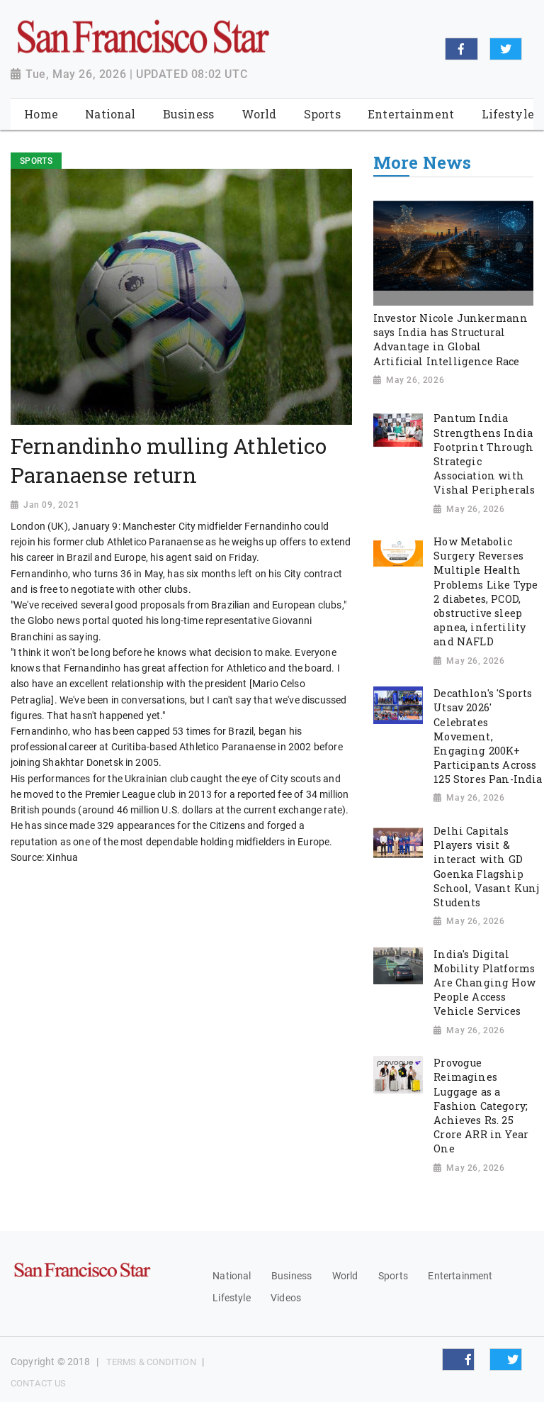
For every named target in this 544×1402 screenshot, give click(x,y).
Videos (286, 1297)
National (231, 1275)
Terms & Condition (151, 1362)
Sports (393, 1275)
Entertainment (460, 1275)
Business (291, 1275)
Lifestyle (231, 1297)
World (345, 1275)
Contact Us (38, 1383)
